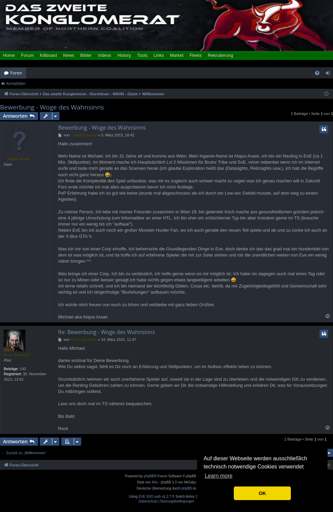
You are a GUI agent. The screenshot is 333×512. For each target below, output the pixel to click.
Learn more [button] (218, 476)
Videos (104, 55)
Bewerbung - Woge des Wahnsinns (52, 107)
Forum (27, 55)
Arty (155, 482)
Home (9, 55)
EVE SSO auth (150, 496)
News (68, 55)
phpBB (149, 476)
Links (159, 55)
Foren (16, 73)
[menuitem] (317, 73)
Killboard (48, 55)
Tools (142, 55)
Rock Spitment (17, 355)
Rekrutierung (220, 55)
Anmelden (15, 83)
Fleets (195, 55)
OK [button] (262, 493)
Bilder (85, 55)
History (124, 55)
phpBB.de (188, 488)
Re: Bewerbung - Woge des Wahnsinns (106, 332)
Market (176, 55)
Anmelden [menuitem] (329, 74)
